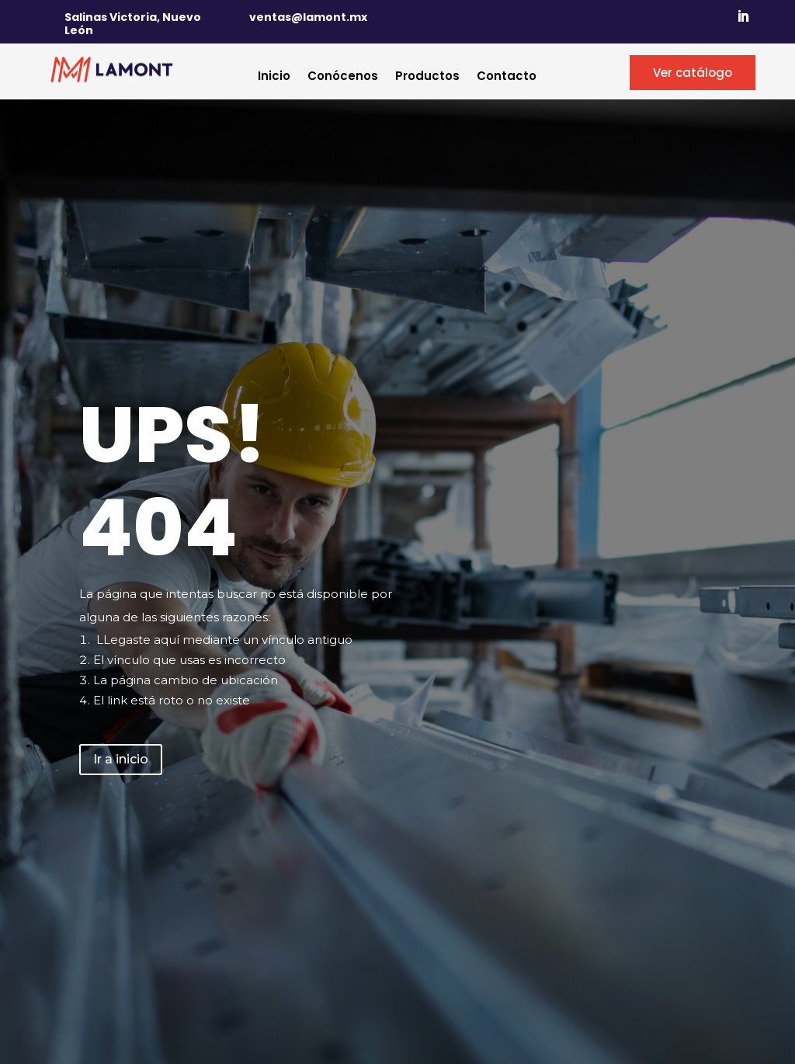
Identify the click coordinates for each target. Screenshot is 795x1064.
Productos (427, 77)
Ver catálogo (692, 72)
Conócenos (342, 77)
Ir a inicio (120, 759)
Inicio (274, 77)
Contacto (506, 77)
